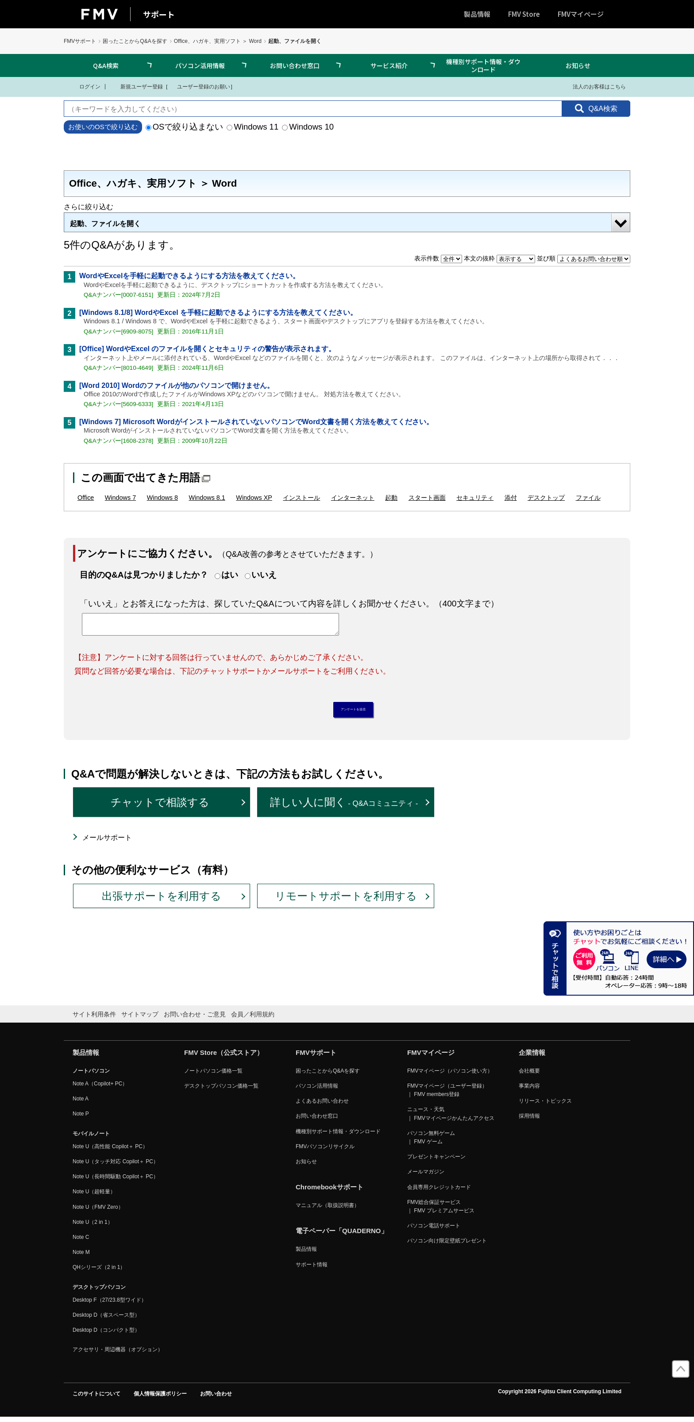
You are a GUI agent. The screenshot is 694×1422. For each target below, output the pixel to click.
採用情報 (529, 1121)
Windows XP (254, 497)
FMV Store (524, 14)
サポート (159, 14)
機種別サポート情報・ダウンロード (483, 65)
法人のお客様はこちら (594, 86)
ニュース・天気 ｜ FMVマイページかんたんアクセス (450, 1118)
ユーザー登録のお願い (199, 86)
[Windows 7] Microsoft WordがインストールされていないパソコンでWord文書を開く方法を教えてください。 (256, 421)
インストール (301, 497)
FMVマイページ (581, 14)
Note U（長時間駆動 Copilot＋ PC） (115, 1181)
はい (229, 574)
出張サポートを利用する (161, 900)
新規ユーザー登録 (136, 86)
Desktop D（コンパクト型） (106, 1334)
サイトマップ (139, 1019)
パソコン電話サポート (433, 1230)
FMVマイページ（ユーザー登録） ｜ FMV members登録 (447, 1094)
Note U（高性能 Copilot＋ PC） (110, 1151)
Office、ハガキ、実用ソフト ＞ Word (218, 41)
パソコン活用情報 (200, 65)
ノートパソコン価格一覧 (213, 1075)
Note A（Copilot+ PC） (100, 1088)
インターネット (352, 497)
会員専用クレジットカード (439, 1191)
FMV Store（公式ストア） (223, 1057)
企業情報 (532, 1057)
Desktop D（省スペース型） (106, 1319)
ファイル (588, 497)
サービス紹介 (389, 65)
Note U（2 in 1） (93, 1226)
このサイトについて (96, 1398)
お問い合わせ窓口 (295, 65)
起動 (391, 497)
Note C (81, 1241)
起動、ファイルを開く (105, 223)
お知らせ (578, 65)
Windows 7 (120, 497)
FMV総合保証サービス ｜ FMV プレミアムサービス (440, 1211)
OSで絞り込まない (185, 126)
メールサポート (107, 842)
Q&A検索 (106, 65)
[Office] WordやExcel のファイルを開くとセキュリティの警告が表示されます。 (207, 349)
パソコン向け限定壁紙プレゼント (447, 1245)
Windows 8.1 (207, 497)
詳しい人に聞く (344, 807)
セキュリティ (475, 497)
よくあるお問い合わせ (322, 1106)
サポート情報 (312, 1269)
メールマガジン (425, 1176)
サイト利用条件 (94, 1019)
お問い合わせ (216, 1398)
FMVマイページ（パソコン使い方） (450, 1075)
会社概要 (529, 1075)
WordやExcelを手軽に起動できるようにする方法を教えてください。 (189, 276)
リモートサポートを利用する (346, 900)
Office (85, 497)
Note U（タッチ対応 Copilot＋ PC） (115, 1166)
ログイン (84, 86)
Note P (81, 1118)
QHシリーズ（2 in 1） (99, 1272)
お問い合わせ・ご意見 (195, 1019)
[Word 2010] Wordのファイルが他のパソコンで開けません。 (176, 385)
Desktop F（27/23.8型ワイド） (110, 1304)
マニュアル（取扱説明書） (327, 1210)
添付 (511, 497)
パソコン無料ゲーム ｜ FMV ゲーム (431, 1142)
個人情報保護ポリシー (160, 1398)
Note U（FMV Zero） (98, 1211)
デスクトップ (546, 497)
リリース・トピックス (545, 1106)
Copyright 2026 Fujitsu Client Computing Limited (559, 1396)
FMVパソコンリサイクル (325, 1151)
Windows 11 (252, 126)
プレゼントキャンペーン (436, 1161)
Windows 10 (308, 126)
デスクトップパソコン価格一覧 (221, 1090)
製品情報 (477, 14)
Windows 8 (162, 497)
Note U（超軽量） (94, 1196)
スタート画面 (427, 497)
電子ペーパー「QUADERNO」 (342, 1235)
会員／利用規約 (252, 1019)
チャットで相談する (160, 807)
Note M (81, 1257)
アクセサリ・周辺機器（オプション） (118, 1354)
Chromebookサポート (329, 1192)
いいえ (264, 574)
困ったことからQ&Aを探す (135, 41)
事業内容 (529, 1090)
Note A (81, 1103)
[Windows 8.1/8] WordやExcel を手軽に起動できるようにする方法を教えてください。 (218, 312)
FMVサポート (80, 41)
